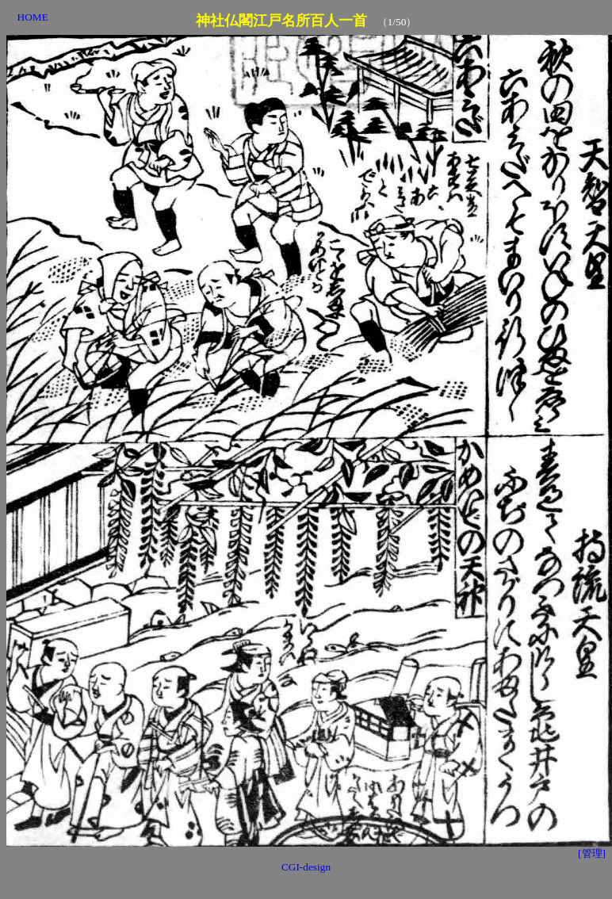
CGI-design (306, 867)
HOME (32, 17)
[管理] (592, 853)
